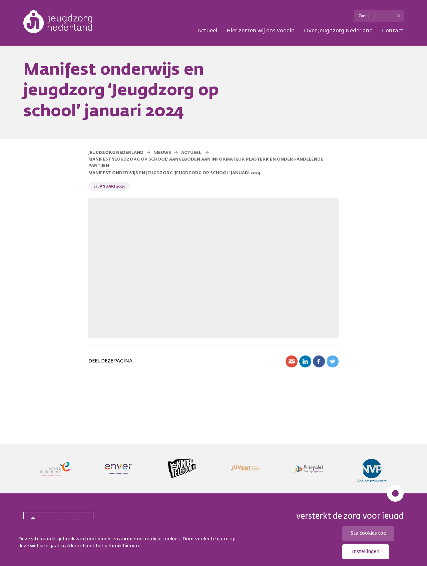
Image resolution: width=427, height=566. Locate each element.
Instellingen (365, 551)
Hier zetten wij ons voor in (261, 31)
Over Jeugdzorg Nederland (338, 31)
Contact (393, 31)
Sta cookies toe (368, 533)
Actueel (207, 31)
